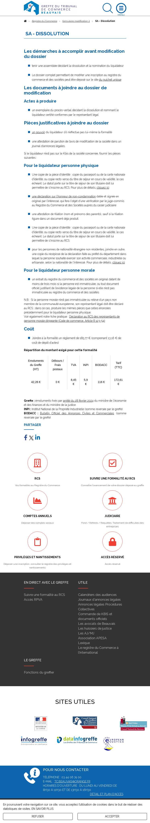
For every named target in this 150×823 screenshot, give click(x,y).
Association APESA (92, 638)
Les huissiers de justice (95, 628)
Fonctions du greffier (39, 672)
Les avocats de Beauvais (96, 624)
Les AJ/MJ (86, 633)
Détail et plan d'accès (106, 794)
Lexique (84, 643)
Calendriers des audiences (97, 595)
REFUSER (38, 816)
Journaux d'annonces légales (99, 600)
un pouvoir (38, 132)
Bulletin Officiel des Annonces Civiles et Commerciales (77, 413)
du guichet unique (110, 79)
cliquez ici (103, 187)
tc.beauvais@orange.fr (72, 781)
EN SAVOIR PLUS (42, 808)
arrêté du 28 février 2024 (78, 400)
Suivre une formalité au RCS (44, 595)
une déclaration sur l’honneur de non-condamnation (64, 196)
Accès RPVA (33, 600)
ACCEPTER (112, 816)
